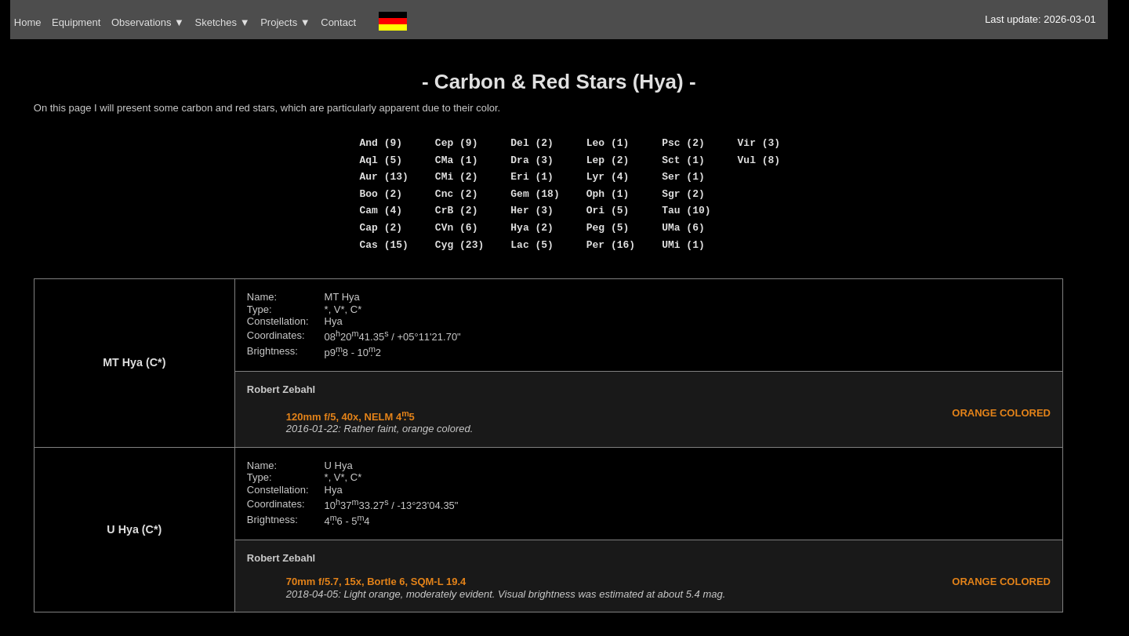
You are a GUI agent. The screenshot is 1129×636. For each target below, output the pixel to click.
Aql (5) (380, 160)
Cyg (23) (459, 245)
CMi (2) (456, 176)
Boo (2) (380, 194)
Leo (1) (608, 143)
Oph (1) (608, 194)
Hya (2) (532, 227)
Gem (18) (534, 194)
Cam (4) (380, 210)
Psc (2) (683, 143)
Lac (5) (532, 245)
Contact (338, 22)
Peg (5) (608, 227)
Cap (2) (380, 227)
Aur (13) (383, 176)
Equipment (76, 22)
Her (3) (532, 210)
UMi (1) (683, 245)
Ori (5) (608, 210)
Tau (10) (686, 210)
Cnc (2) (456, 194)
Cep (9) (456, 143)
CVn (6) (456, 227)
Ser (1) (683, 176)
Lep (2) (608, 160)
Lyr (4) (608, 176)
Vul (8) (759, 160)
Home (28, 22)
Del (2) (532, 143)
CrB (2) (456, 210)
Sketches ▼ (222, 22)
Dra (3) (532, 160)
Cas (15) (383, 245)
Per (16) (610, 245)
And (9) (380, 143)
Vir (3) (759, 143)
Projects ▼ (285, 22)
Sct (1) (683, 160)
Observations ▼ (147, 22)
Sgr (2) (683, 194)
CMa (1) (456, 160)
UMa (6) (683, 227)
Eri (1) (532, 176)
